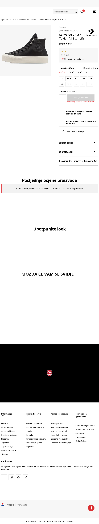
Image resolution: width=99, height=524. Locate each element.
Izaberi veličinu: (66, 68)
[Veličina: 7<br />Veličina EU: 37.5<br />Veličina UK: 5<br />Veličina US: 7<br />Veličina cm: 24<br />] (83, 78)
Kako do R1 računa (59, 435)
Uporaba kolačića (8, 450)
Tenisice (32, 19)
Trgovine (5, 442)
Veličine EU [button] (63, 72)
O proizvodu (77, 151)
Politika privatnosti (9, 435)
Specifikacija (77, 142)
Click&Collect (81, 441)
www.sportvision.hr (38, 521)
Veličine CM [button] (82, 72)
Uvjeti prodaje (7, 427)
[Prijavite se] (82, 12)
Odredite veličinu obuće (60, 439)
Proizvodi (17, 19)
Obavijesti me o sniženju (74, 59)
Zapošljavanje (7, 446)
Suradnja (5, 439)
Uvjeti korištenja (8, 431)
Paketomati (80, 437)
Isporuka (29, 435)
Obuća (25, 19)
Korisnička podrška (34, 423)
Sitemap (4, 454)
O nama (4, 423)
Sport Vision (6, 19)
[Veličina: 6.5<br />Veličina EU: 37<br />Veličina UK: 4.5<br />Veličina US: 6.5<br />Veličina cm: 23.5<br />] (76, 78)
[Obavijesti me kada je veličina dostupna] (61, 78)
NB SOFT (54, 521)
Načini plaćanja (57, 423)
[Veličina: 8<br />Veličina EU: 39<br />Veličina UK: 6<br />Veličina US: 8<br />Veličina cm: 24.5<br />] (61, 84)
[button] (65, 11)
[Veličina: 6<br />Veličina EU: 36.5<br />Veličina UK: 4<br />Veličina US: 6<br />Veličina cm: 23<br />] (68, 78)
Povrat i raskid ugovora (36, 439)
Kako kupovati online (59, 427)
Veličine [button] (73, 72)
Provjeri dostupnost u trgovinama (78, 160)
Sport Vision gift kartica (85, 425)
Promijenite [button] (22, 504)
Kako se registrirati (59, 431)
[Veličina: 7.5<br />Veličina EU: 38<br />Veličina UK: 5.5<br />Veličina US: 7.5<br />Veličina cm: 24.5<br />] (90, 78)
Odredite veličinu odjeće (61, 442)
